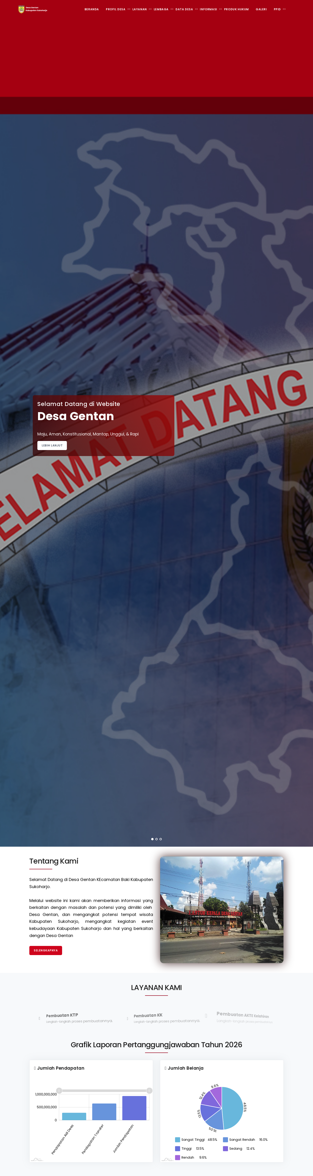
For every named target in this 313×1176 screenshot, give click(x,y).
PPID (277, 9)
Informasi (208, 9)
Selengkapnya (46, 950)
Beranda (92, 9)
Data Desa (184, 9)
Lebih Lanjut (52, 445)
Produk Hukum (236, 9)
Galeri (261, 9)
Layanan (139, 9)
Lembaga (161, 9)
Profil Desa (116, 9)
